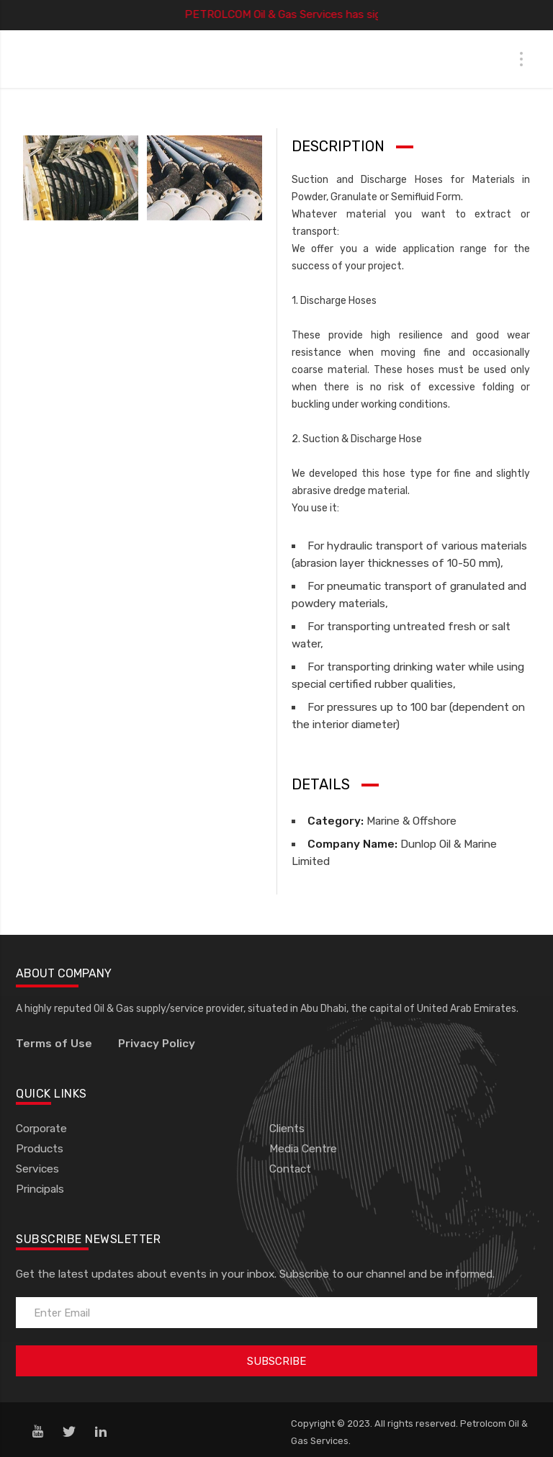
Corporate (41, 1128)
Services (37, 1168)
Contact (290, 1168)
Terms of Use (54, 1043)
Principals (40, 1189)
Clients (287, 1128)
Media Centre (303, 1148)
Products (39, 1148)
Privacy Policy (156, 1043)
